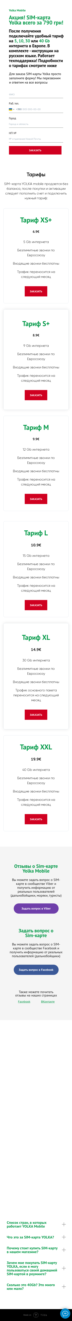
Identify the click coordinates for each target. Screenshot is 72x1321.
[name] (36, 94)
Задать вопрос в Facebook (36, 970)
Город (12, 118)
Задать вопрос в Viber (36, 908)
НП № (13, 133)
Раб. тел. (14, 103)
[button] (36, 291)
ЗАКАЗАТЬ (35, 150)
